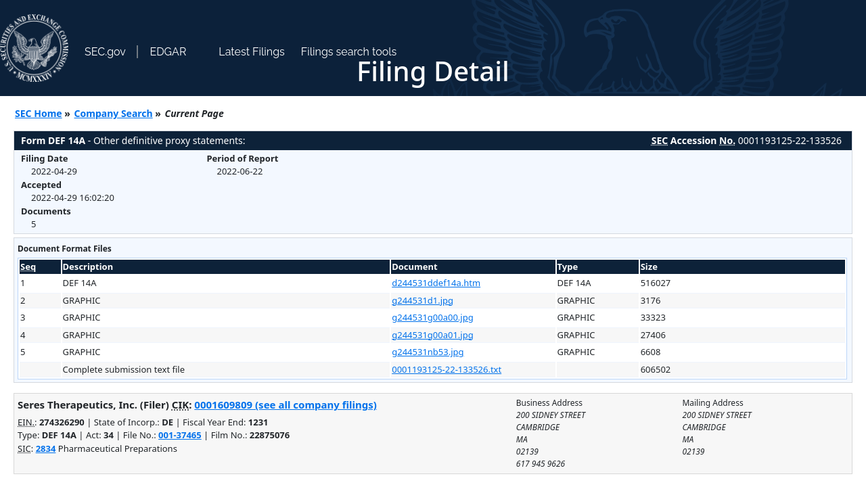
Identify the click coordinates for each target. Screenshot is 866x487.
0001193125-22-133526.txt (446, 369)
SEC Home (38, 113)
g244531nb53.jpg (427, 352)
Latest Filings (251, 51)
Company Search (113, 113)
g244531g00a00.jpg (432, 317)
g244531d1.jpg (422, 300)
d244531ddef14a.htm (436, 283)
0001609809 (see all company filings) (285, 404)
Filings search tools (349, 51)
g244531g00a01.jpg (432, 335)
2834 (46, 448)
